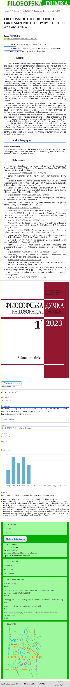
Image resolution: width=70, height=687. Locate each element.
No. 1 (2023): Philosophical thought (35, 11)
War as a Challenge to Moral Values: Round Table (23, 606)
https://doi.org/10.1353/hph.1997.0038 (24, 207)
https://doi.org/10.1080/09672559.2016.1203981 (28, 195)
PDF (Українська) (13, 383)
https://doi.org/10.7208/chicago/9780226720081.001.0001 (32, 252)
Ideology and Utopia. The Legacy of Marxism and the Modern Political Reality (33, 599)
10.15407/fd (12, 550)
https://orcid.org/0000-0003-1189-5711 (22, 39)
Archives (15, 11)
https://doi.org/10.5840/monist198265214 (26, 220)
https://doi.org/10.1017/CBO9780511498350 (27, 277)
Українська (9, 533)
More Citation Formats (11, 419)
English (8, 529)
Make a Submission (15, 539)
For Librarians (9, 573)
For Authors (8, 569)
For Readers (9, 565)
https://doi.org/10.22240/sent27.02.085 (24, 259)
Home (6, 11)
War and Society (10, 584)
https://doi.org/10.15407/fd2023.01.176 (33, 44)
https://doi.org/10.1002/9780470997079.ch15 (27, 173)
